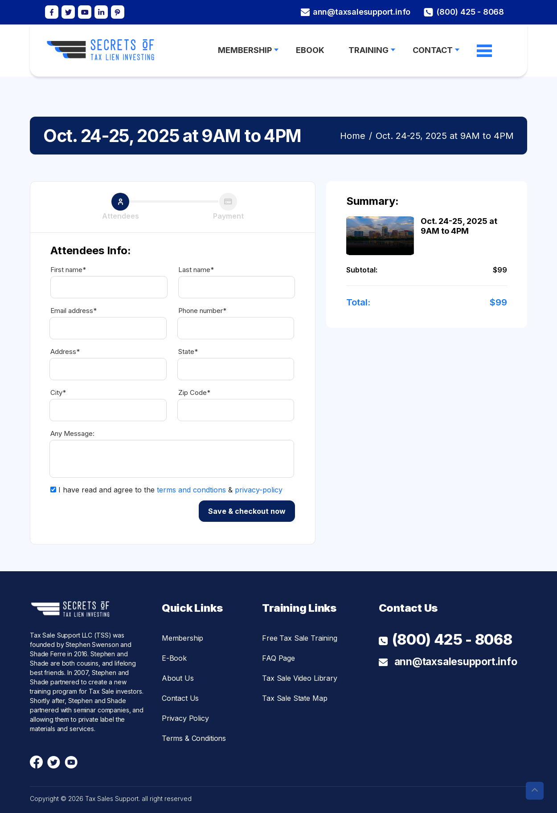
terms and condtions (191, 489)
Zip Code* (194, 393)
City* (58, 393)
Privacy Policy (185, 718)
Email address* (73, 311)
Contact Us (180, 698)
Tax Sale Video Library (299, 678)
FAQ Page (278, 658)
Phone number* (202, 311)
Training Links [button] (299, 608)
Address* (65, 352)
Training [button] (368, 50)
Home (352, 135)
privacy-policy (259, 489)
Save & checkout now (247, 511)
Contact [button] (433, 50)
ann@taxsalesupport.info (355, 12)
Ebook (310, 50)
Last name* (196, 270)
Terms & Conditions (194, 738)
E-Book (174, 658)
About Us (178, 678)
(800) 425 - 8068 (464, 12)
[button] (535, 791)
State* (188, 352)
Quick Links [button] (192, 608)
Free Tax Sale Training (299, 638)
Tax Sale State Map (294, 698)
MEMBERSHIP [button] (245, 50)
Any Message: (72, 434)
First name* (68, 270)
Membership (182, 638)
